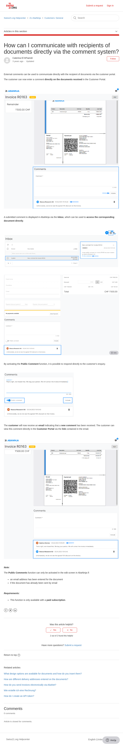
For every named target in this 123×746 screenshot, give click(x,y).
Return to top (12, 655)
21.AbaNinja (35, 18)
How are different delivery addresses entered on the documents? (36, 679)
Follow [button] (113, 59)
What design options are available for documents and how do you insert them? (43, 673)
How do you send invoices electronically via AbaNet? (30, 685)
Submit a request (94, 5)
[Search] (95, 18)
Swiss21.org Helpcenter (15, 18)
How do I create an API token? (19, 696)
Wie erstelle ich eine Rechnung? (20, 690)
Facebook (6, 610)
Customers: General (54, 18)
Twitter (10, 610)
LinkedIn (15, 610)
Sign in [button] (110, 5)
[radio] (53, 630)
